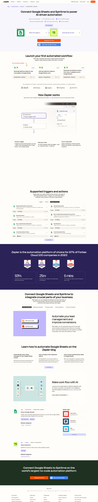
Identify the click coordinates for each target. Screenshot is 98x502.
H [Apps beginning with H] (41, 490)
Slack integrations (15, 497)
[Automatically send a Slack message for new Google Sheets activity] (24, 358)
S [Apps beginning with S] (58, 490)
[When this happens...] (32, 33)
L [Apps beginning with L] (47, 490)
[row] (27, 114)
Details (33, 67)
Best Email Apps (78, 499)
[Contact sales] (82, 2)
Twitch (45, 497)
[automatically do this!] (65, 33)
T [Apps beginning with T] (60, 490)
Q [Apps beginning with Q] (55, 490)
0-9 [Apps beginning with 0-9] (28, 490)
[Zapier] (5, 2)
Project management (62, 497)
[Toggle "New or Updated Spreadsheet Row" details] (30, 224)
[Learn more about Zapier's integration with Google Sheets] (15, 411)
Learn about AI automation (60, 395)
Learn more (25, 419)
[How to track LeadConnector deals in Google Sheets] (74, 358)
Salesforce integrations (16, 499)
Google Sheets (33, 499)
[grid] (27, 114)
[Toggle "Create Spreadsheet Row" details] (68, 232)
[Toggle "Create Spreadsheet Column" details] (30, 232)
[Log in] (88, 2)
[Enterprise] (32, 2)
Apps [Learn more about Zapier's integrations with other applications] (9, 6)
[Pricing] (37, 2)
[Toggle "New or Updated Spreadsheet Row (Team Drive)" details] (68, 215)
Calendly (45, 499)
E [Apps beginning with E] (36, 490)
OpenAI (71, 389)
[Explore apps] (75, 2)
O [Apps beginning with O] (52, 490)
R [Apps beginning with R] (57, 490)
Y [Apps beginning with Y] (68, 490)
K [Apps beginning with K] (45, 490)
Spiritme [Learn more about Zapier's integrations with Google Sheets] (27, 442)
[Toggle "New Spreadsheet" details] (30, 216)
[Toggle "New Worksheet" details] (68, 224)
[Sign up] (93, 2)
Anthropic (75, 389)
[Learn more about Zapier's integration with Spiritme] (15, 444)
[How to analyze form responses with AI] (49, 358)
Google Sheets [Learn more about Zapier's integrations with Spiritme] (28, 409)
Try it (32, 77)
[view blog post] (24, 358)
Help (32, 419)
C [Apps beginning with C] (33, 490)
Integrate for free (49, 40)
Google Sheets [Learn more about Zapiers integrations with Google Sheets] (15, 6)
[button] (49, 44)
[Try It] (30, 211)
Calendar (60, 499)
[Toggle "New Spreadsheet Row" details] (68, 206)
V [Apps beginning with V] (63, 490)
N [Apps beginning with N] (50, 490)
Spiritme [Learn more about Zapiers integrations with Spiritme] (22, 6)
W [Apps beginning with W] (65, 490)
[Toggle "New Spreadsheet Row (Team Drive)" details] (30, 207)
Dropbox (31, 497)
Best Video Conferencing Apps (80, 497)
